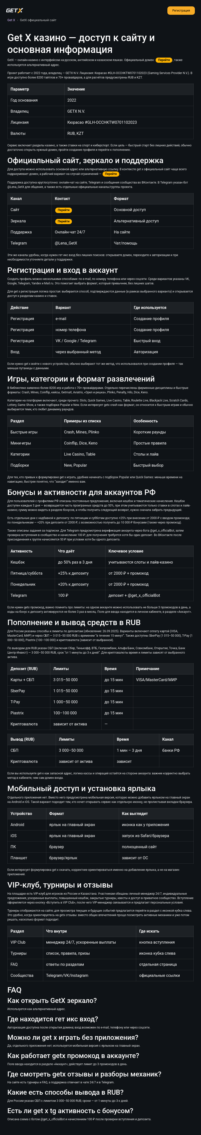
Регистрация (181, 10)
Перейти (164, 60)
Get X (11, 20)
